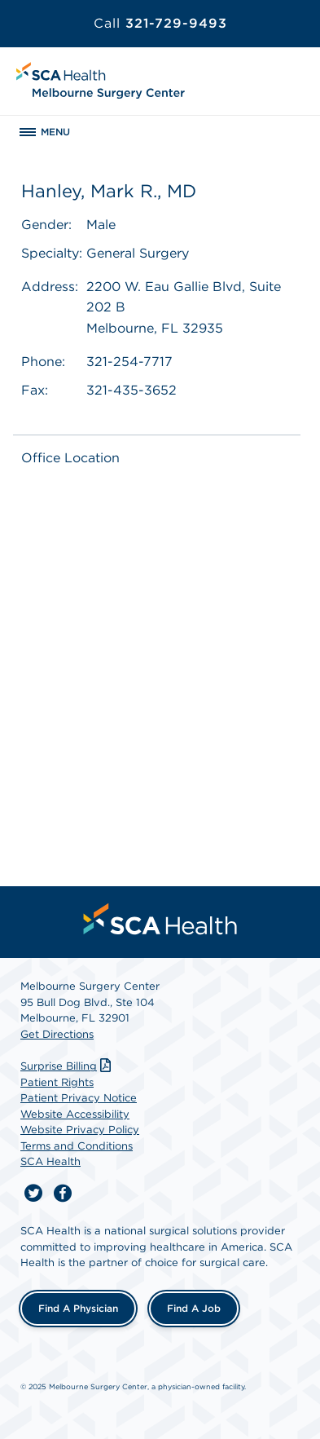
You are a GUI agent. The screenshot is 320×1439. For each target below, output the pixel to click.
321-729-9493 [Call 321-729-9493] (160, 23)
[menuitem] (160, 918)
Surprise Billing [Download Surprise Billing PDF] (67, 1066)
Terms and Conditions (76, 1146)
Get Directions (57, 1034)
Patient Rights (57, 1082)
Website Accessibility (74, 1114)
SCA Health (50, 1161)
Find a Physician (78, 1308)
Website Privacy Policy (79, 1129)
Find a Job (194, 1308)
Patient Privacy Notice (78, 1098)
